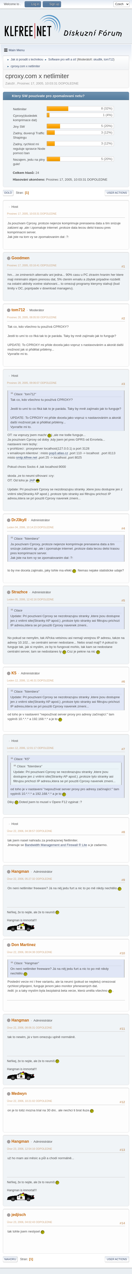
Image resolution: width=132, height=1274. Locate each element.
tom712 (108, 59)
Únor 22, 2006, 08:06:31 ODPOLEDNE (29, 1027)
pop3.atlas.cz (58, 453)
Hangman (20, 871)
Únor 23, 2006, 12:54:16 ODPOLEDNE (29, 1148)
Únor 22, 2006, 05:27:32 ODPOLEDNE (29, 878)
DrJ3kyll (18, 520)
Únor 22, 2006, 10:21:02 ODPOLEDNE (29, 1100)
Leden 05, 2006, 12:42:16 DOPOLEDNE (30, 599)
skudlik (97, 59)
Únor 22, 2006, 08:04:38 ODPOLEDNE (29, 952)
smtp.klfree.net (26, 457)
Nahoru (10, 1259)
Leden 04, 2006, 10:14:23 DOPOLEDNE (30, 527)
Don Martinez (23, 945)
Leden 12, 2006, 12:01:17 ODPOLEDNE (30, 747)
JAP (32, 480)
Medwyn (19, 1093)
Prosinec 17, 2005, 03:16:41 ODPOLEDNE (32, 265)
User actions (117, 192)
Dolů (8, 192)
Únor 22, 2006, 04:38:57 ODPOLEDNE (29, 831)
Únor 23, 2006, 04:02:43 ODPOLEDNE (29, 1222)
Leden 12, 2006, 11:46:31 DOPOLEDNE (30, 680)
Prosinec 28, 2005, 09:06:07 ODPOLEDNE (32, 382)
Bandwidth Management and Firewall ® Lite (56, 845)
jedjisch (18, 1215)
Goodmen (20, 258)
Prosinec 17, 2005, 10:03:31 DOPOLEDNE (32, 213)
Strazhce (19, 592)
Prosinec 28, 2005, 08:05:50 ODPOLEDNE (32, 317)
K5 (13, 673)
